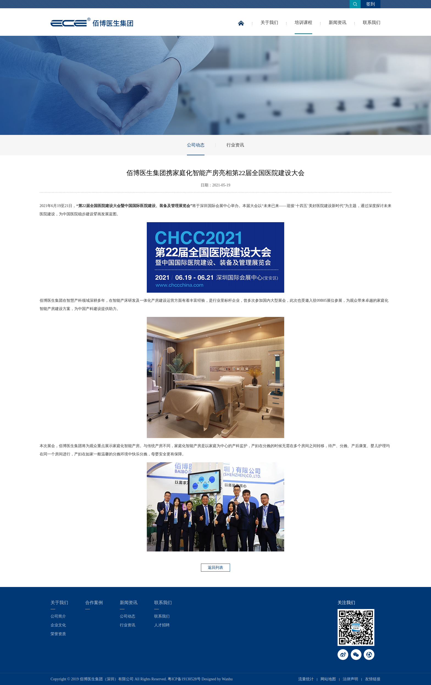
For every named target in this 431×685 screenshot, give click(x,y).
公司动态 (196, 145)
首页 (241, 27)
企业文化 (58, 625)
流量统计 (306, 679)
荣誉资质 (58, 634)
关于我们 (269, 22)
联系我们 (371, 22)
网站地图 (328, 679)
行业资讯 (235, 145)
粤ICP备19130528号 (184, 679)
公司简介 (58, 616)
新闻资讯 (337, 22)
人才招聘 (162, 625)
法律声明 (350, 679)
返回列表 (215, 568)
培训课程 (303, 22)
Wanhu (227, 679)
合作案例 (94, 602)
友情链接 (372, 679)
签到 (370, 4)
